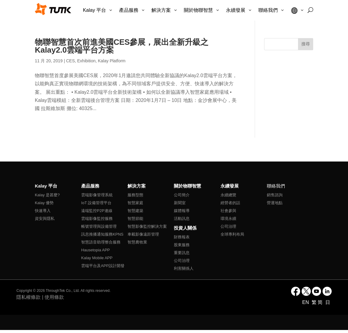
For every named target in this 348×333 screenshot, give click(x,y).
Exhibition (86, 60)
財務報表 (182, 237)
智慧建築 (135, 210)
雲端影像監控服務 (97, 218)
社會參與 (228, 210)
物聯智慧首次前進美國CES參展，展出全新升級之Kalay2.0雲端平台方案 (121, 46)
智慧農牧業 (137, 242)
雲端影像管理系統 (97, 195)
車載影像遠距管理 (143, 234)
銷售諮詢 (275, 195)
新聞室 (180, 203)
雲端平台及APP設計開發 (102, 265)
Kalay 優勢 (44, 203)
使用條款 (54, 297)
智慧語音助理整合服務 (101, 242)
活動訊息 (182, 218)
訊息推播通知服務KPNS (102, 234)
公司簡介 (182, 195)
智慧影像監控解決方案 (147, 226)
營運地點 (275, 203)
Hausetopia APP (95, 250)
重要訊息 (182, 252)
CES (70, 60)
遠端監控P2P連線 (96, 210)
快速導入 (43, 210)
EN (306, 302)
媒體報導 (182, 210)
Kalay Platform (111, 60)
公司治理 (182, 260)
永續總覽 (228, 195)
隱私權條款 (28, 297)
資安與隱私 (45, 218)
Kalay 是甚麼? (47, 195)
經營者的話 (230, 203)
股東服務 (182, 245)
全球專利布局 (232, 234)
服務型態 (135, 195)
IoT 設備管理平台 (96, 203)
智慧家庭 (135, 203)
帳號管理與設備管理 (99, 226)
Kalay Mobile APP (96, 258)
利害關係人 (184, 268)
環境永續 (228, 218)
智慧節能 (135, 218)
